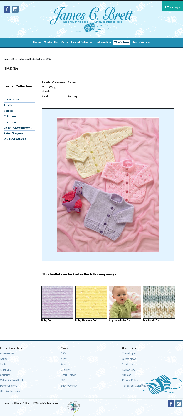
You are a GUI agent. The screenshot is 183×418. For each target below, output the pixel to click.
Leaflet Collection (82, 42)
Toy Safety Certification (135, 385)
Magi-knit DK (159, 304)
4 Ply (63, 358)
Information (104, 42)
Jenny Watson (141, 42)
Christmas (10, 122)
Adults (8, 105)
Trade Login (129, 353)
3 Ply (63, 353)
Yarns (64, 42)
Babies (8, 110)
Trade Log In (172, 7)
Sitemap (126, 374)
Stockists (127, 364)
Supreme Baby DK (125, 304)
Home (37, 42)
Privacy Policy (130, 380)
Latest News (129, 358)
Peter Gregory (13, 133)
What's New (121, 42)
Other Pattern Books (18, 127)
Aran (63, 364)
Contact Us (51, 42)
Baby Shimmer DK (91, 304)
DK (63, 380)
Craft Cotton (68, 374)
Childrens (10, 116)
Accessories (12, 99)
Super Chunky (69, 385)
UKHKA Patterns (15, 138)
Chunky (65, 369)
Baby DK (57, 304)
